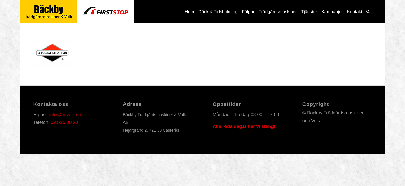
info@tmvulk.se (65, 114)
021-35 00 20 (64, 122)
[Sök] (367, 11)
